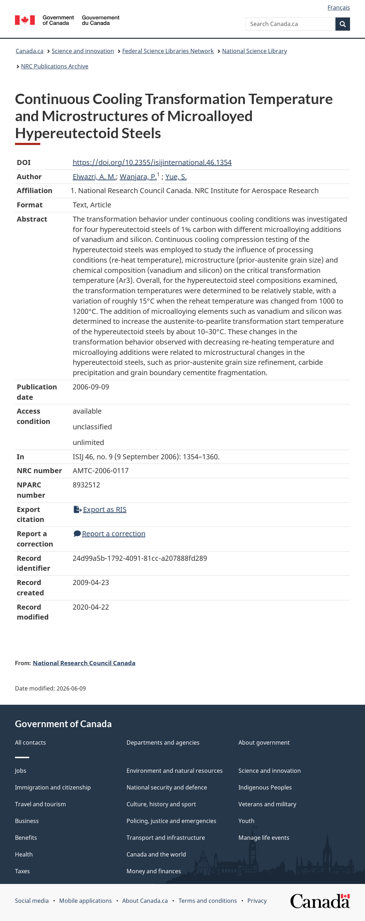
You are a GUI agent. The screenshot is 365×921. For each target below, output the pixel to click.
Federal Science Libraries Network (168, 51)
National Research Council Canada (84, 662)
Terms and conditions (208, 901)
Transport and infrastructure (166, 838)
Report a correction (109, 533)
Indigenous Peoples (265, 787)
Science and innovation (83, 51)
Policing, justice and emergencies (171, 821)
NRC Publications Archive (54, 66)
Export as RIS (100, 509)
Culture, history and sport (161, 804)
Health (24, 854)
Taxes (22, 871)
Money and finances (154, 871)
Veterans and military (267, 804)
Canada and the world (156, 854)
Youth (246, 821)
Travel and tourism (40, 804)
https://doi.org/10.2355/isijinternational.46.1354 (152, 162)
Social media (32, 901)
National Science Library (254, 51)
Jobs (20, 771)
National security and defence (167, 787)
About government (264, 742)
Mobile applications (85, 901)
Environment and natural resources (175, 771)
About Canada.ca (145, 901)
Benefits (26, 838)
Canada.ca (29, 51)
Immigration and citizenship (53, 787)
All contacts (30, 742)
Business (27, 821)
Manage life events (263, 838)
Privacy (257, 901)
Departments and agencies (163, 742)
